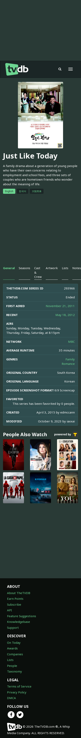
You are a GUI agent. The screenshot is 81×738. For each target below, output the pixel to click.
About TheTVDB (18, 593)
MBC (71, 342)
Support (13, 628)
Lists (10, 660)
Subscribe (14, 604)
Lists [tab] (65, 268)
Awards (12, 648)
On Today (14, 643)
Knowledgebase (18, 622)
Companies (15, 654)
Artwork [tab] (52, 268)
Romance (68, 364)
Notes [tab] (76, 268)
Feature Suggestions (21, 616)
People (12, 666)
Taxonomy (14, 671)
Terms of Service (19, 686)
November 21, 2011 (60, 306)
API (9, 610)
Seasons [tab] (24, 268)
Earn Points (15, 599)
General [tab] (9, 268)
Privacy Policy (16, 692)
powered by (66, 434)
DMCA (11, 698)
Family (70, 359)
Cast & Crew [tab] (38, 272)
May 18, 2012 (65, 315)
